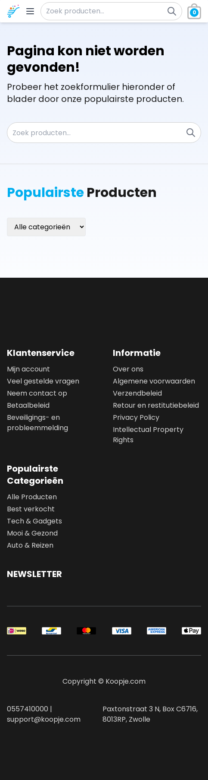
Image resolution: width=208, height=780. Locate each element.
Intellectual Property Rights (148, 435)
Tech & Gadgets (34, 521)
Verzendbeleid (137, 393)
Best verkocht (31, 509)
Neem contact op (37, 393)
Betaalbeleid (28, 405)
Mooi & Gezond (32, 533)
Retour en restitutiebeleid (156, 405)
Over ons (128, 369)
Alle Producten (32, 497)
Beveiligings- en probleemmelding (37, 422)
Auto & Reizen (30, 545)
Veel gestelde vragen (43, 381)
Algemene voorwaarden (154, 381)
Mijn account (28, 369)
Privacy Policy (136, 417)
